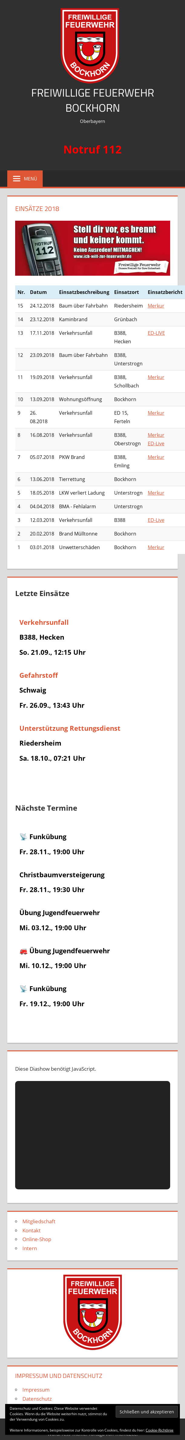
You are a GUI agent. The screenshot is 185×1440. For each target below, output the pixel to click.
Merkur (156, 305)
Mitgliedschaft (38, 1221)
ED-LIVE (156, 333)
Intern (29, 1248)
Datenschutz (37, 1398)
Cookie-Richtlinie (159, 1430)
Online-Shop (36, 1239)
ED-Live (156, 443)
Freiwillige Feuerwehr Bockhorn (92, 100)
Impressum (36, 1389)
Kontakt (31, 1230)
